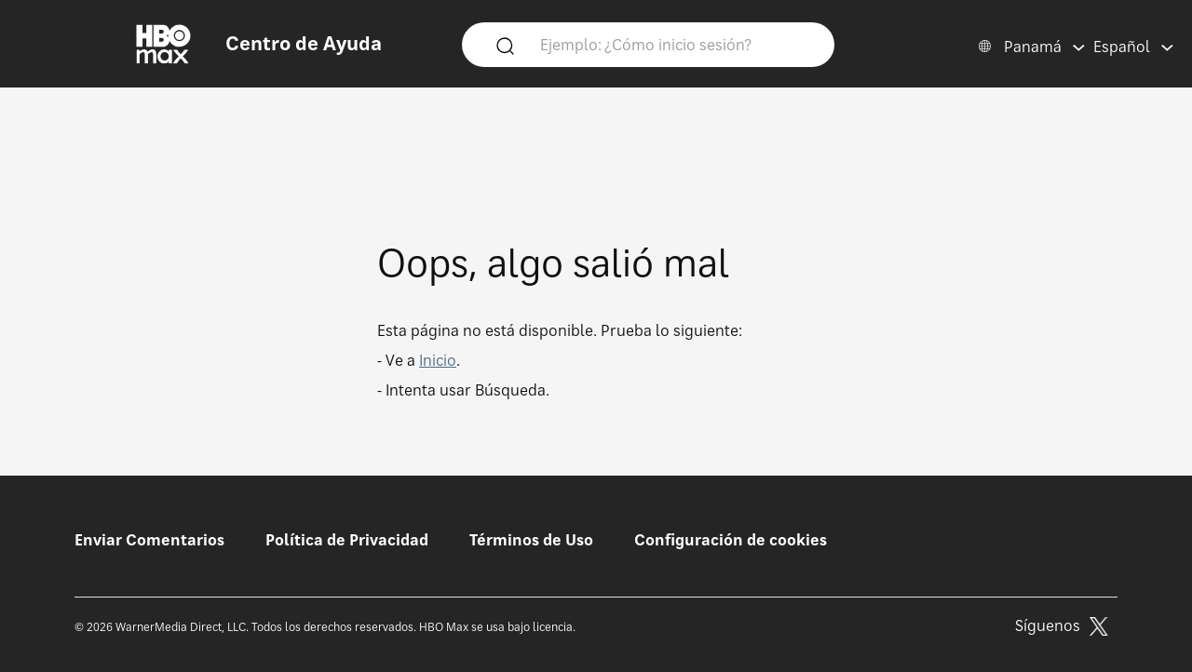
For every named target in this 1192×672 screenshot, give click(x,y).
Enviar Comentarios (149, 540)
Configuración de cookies (730, 540)
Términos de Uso (531, 540)
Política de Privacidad (346, 540)
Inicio (437, 360)
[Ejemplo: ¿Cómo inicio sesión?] (675, 43)
